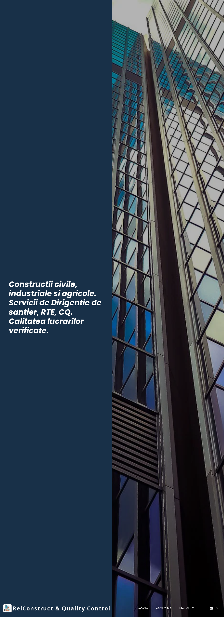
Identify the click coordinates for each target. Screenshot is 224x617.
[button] (205, 608)
